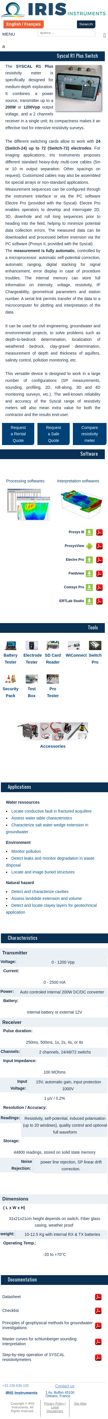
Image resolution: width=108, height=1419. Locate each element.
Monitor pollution (26, 851)
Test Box (32, 692)
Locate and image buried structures (43, 872)
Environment (18, 842)
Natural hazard (20, 882)
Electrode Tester (31, 658)
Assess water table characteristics (42, 818)
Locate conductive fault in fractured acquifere (52, 811)
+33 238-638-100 (15, 1386)
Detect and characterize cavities (40, 891)
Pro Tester (53, 692)
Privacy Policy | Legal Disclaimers (54, 1407)
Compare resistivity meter (90, 434)
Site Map (80, 1403)
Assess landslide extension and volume (47, 898)
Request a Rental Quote (18, 434)
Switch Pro (95, 658)
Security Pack (10, 692)
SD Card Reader (53, 658)
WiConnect (74, 655)
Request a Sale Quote (53, 434)
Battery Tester (11, 658)
